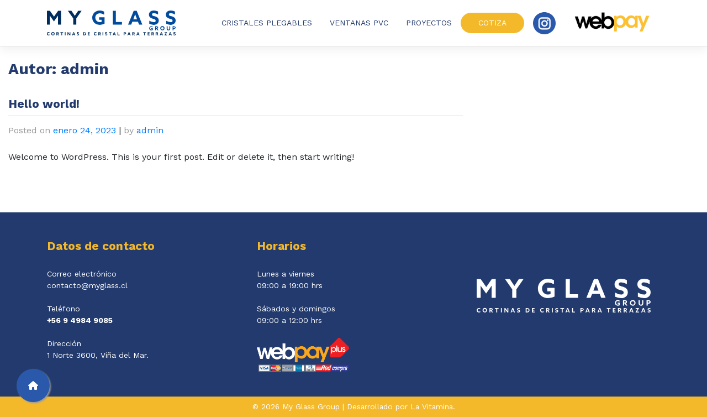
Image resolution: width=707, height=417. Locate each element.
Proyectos (429, 22)
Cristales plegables (266, 22)
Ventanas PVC (359, 22)
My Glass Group (311, 406)
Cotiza (492, 22)
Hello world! (44, 104)
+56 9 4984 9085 (80, 320)
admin (149, 130)
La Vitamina (431, 406)
